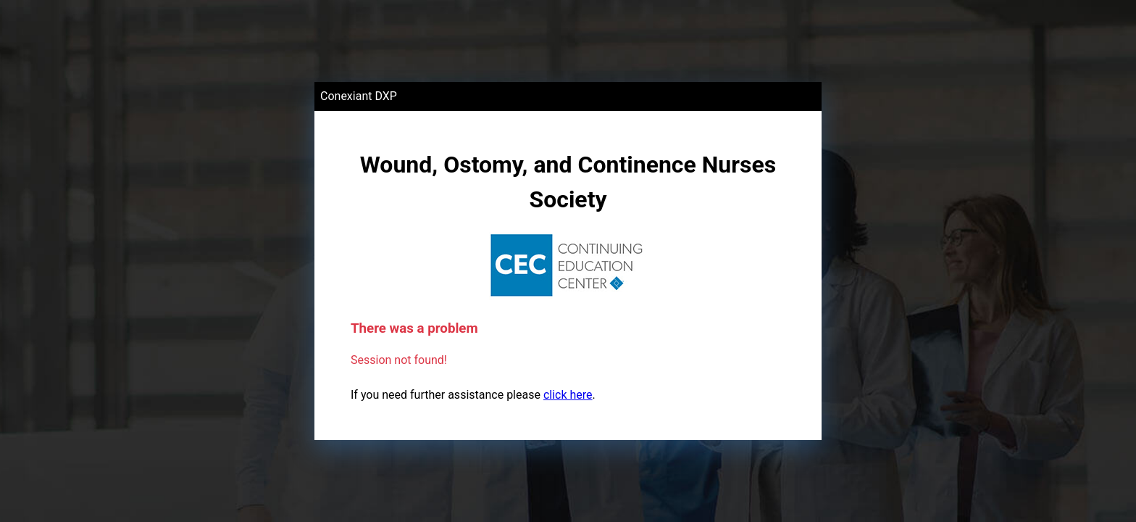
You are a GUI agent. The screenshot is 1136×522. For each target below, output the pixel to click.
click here (568, 395)
